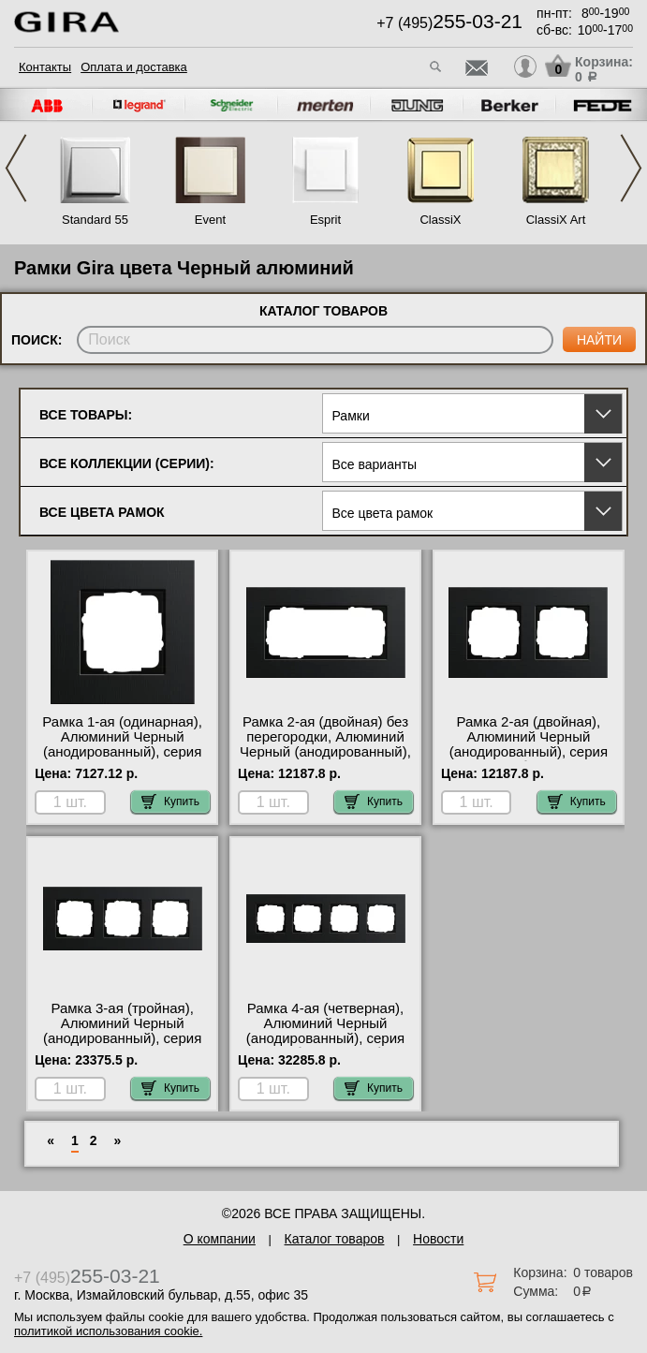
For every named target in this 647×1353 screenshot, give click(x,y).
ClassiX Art (556, 220)
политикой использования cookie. (108, 1331)
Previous (16, 168)
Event (210, 220)
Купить (170, 801)
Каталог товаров (335, 1238)
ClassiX (440, 220)
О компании (220, 1238)
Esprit (325, 220)
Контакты (45, 67)
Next (631, 168)
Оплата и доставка (134, 67)
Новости (438, 1238)
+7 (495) (449, 23)
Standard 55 (95, 220)
